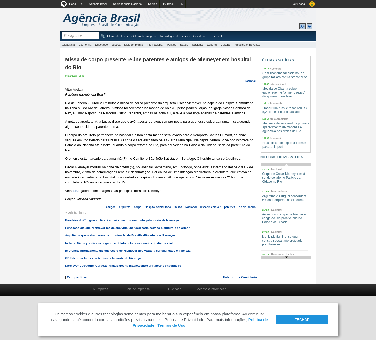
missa (178, 207)
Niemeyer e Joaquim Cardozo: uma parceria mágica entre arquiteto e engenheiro (123, 265)
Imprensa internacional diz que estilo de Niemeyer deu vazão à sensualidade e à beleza (127, 250)
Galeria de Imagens (143, 36)
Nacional (197, 44)
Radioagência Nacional (127, 3)
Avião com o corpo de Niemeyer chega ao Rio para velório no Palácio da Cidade (284, 218)
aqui (76, 191)
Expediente (216, 36)
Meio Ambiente (279, 119)
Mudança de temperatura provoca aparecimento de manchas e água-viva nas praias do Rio (285, 127)
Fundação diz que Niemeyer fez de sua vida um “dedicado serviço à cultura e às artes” (127, 227)
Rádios (152, 3)
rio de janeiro (247, 207)
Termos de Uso (171, 325)
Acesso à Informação (312, 4)
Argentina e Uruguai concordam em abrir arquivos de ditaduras (284, 198)
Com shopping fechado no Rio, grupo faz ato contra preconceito (284, 75)
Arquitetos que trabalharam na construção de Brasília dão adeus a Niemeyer (120, 235)
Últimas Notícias (117, 36)
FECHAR (302, 320)
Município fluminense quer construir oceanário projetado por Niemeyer (282, 240)
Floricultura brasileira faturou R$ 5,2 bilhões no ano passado (284, 110)
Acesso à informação (211, 289)
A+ (302, 26)
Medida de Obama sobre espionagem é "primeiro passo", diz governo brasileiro (284, 92)
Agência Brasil (98, 3)
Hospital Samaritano (158, 207)
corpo (137, 207)
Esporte (212, 44)
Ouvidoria (299, 3)
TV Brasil (168, 3)
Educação (101, 44)
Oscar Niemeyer (210, 207)
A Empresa (100, 289)
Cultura (225, 44)
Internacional (155, 44)
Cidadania (68, 44)
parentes (229, 207)
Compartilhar (77, 277)
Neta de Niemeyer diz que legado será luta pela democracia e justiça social (119, 243)
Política (171, 44)
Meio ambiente (133, 44)
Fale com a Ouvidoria (240, 277)
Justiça (116, 44)
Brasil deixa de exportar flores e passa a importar (284, 145)
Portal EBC (76, 3)
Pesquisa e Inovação (247, 44)
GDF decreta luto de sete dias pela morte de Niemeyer (104, 258)
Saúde (184, 44)
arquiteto (124, 207)
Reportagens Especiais (175, 36)
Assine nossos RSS (181, 4)
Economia (85, 44)
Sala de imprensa (138, 289)
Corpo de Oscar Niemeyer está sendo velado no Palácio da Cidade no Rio (283, 177)
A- (309, 26)
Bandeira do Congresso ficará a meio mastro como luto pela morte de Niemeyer (122, 220)
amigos (110, 207)
